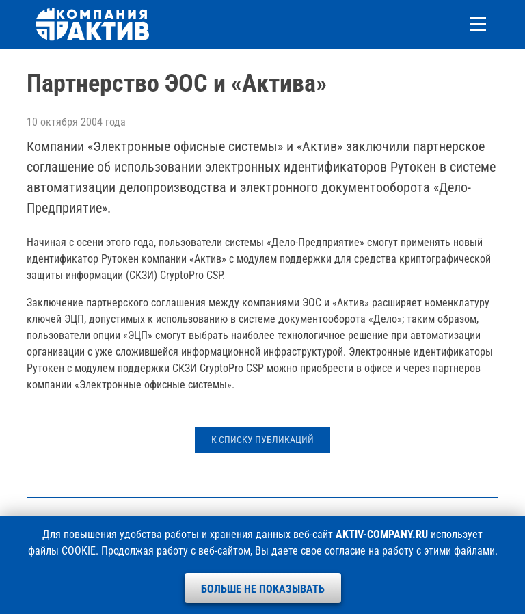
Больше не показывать (263, 589)
